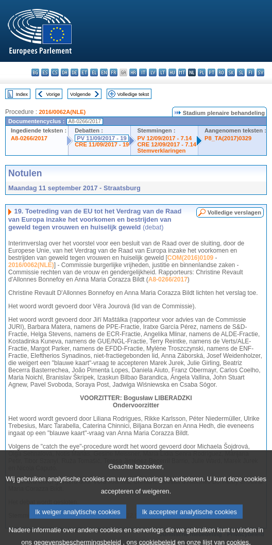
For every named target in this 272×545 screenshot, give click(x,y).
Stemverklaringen (161, 150)
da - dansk (65, 72)
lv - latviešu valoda (153, 72)
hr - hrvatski (133, 72)
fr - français (113, 72)
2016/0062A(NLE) (62, 112)
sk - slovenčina (231, 72)
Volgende (80, 94)
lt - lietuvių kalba (162, 72)
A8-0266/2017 (29, 138)
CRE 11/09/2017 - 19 (102, 144)
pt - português (211, 72)
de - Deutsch (74, 72)
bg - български (35, 72)
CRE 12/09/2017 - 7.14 (166, 144)
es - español (45, 72)
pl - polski (202, 72)
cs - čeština (55, 72)
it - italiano (143, 72)
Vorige (53, 94)
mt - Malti (182, 72)
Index (22, 94)
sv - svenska (260, 72)
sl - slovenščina (241, 72)
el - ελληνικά (94, 72)
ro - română (221, 72)
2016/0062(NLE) (31, 265)
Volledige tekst (133, 94)
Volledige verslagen (234, 212)
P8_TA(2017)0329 (228, 138)
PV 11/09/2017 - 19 (101, 138)
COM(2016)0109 (190, 257)
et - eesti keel (84, 72)
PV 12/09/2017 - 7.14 (164, 138)
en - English (104, 72)
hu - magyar (172, 72)
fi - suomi (250, 72)
